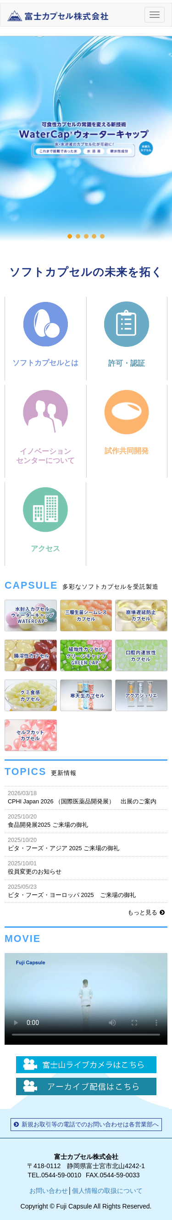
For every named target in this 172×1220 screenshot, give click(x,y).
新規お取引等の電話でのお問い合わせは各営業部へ (86, 1124)
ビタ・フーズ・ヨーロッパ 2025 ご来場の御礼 (86, 890)
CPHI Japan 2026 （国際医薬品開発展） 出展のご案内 (86, 797)
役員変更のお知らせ (86, 867)
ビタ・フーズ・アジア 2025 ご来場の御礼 (86, 844)
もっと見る (146, 912)
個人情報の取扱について (107, 1190)
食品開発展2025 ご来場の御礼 (86, 820)
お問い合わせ (48, 1190)
